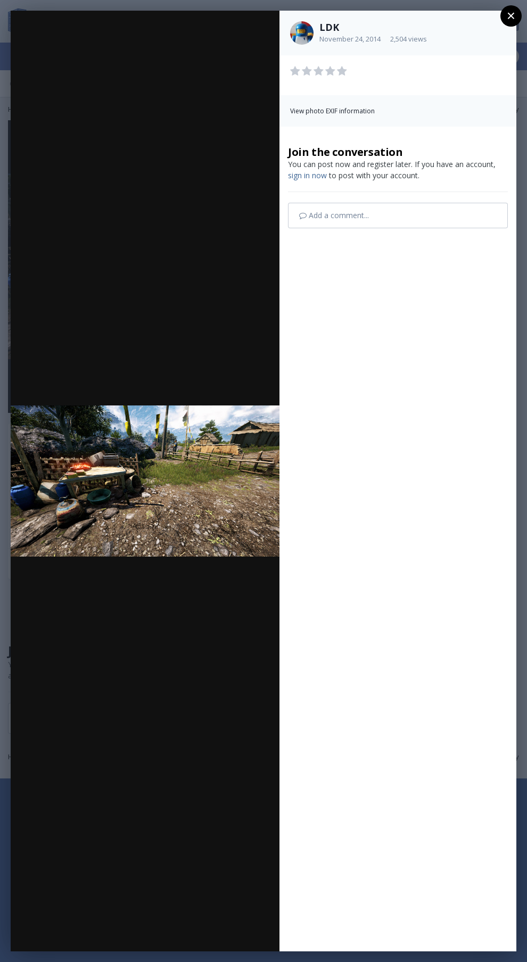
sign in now (307, 175)
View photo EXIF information (332, 110)
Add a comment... (334, 215)
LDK (329, 27)
